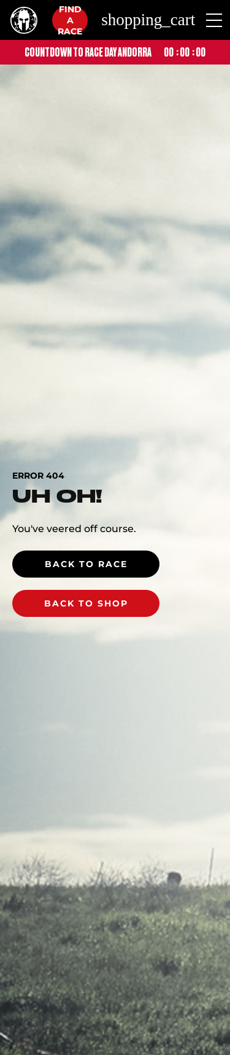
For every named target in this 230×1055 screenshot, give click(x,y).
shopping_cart (148, 20)
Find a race (70, 20)
